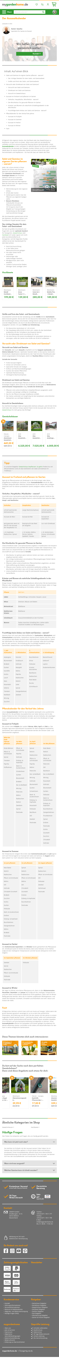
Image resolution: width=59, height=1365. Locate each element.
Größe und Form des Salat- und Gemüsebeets (23, 81)
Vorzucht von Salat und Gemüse (19, 87)
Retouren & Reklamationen (14, 1309)
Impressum (8, 1332)
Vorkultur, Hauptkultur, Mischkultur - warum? (23, 99)
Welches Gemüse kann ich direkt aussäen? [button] (21, 1170)
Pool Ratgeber (36, 1313)
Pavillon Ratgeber (38, 1311)
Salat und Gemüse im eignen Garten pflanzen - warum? (24, 75)
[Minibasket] (54, 4)
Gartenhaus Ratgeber (39, 1303)
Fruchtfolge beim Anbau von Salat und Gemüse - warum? (27, 110)
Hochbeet (5, 235)
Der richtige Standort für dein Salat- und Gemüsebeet (26, 78)
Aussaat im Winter (14, 125)
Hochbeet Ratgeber (38, 1309)
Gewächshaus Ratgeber (40, 1307)
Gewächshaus (17, 233)
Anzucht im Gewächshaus (17, 93)
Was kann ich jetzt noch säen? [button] (16, 1141)
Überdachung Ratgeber (40, 1315)
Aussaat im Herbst (14, 122)
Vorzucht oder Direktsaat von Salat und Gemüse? (22, 84)
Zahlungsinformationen (12, 1305)
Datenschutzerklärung (12, 1338)
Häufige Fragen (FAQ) (12, 1313)
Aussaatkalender (8, 146)
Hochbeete (7, 272)
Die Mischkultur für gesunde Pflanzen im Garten (24, 102)
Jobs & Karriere (10, 1330)
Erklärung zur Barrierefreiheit (15, 1342)
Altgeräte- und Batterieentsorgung (16, 1311)
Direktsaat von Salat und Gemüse (19, 90)
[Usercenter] (48, 5)
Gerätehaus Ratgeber (39, 1305)
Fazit (7, 128)
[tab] (29, 1142)
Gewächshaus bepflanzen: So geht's (31, 467)
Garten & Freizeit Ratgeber (41, 1317)
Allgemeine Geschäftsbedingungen (12, 1335)
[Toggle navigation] (7, 12)
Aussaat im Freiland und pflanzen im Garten (21, 96)
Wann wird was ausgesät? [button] (14, 1163)
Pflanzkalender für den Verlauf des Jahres (20, 113)
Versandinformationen (12, 1307)
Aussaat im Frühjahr (15, 116)
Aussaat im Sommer (15, 119)
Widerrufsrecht (10, 1340)
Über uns (8, 1328)
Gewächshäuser (10, 416)
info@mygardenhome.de (44, 1222)
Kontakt (37, 53)
